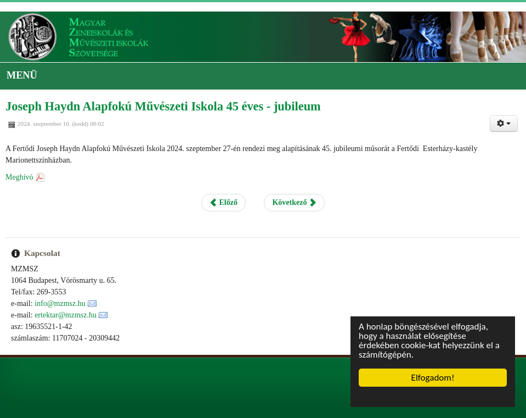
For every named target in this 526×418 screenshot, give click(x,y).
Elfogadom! (433, 377)
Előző (223, 202)
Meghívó (19, 177)
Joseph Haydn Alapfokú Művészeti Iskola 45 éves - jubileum (163, 106)
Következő (294, 202)
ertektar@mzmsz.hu (66, 315)
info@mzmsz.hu (60, 303)
